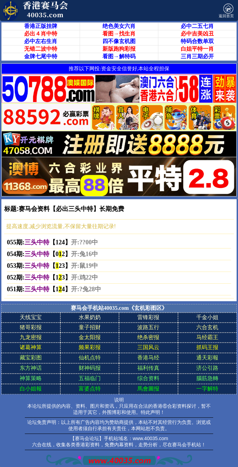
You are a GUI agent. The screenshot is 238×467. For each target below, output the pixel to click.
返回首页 (226, 10)
